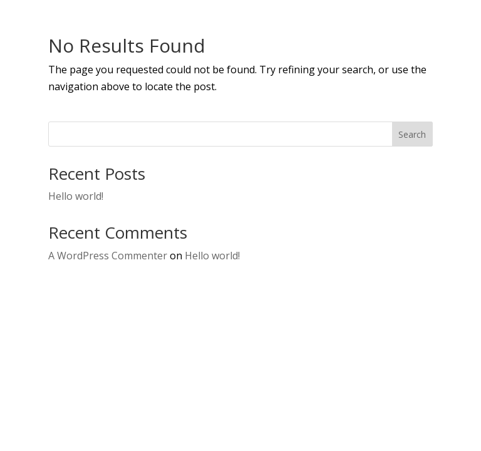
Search (412, 134)
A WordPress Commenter (107, 255)
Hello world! (75, 196)
